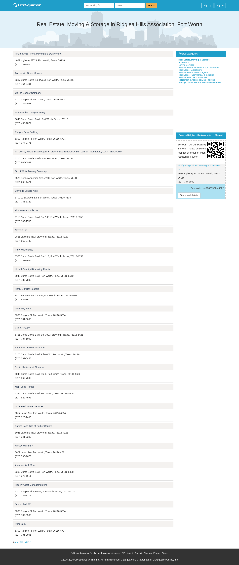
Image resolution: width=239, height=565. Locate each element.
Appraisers (183, 62)
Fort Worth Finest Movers (28, 73)
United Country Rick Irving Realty (32, 269)
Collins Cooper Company (28, 93)
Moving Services (186, 65)
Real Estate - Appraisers (190, 70)
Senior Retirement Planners (29, 367)
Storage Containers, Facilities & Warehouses (199, 82)
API (123, 553)
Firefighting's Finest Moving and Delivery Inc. (38, 53)
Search (151, 5)
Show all (219, 135)
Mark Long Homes (24, 386)
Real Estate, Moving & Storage (194, 60)
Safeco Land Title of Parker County (33, 426)
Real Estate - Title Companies (192, 77)
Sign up (207, 5)
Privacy (156, 553)
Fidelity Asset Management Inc (31, 485)
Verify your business (100, 553)
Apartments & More (25, 465)
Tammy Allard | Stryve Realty (30, 112)
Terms (165, 553)
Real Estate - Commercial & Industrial (196, 75)
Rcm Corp (20, 524)
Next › (22, 542)
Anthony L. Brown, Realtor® (29, 347)
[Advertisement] (201, 108)
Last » (28, 542)
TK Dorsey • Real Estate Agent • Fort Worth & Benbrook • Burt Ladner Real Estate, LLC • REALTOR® (68, 151)
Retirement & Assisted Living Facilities (196, 80)
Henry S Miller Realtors (27, 289)
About (130, 553)
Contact (138, 553)
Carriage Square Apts (26, 190)
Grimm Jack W (23, 504)
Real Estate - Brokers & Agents (193, 72)
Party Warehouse (24, 249)
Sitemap (148, 553)
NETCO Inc (21, 230)
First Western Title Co (26, 210)
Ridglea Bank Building (26, 132)
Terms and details (189, 195)
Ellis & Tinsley (22, 328)
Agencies (115, 553)
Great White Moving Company (31, 171)
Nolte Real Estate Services (29, 406)
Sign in (220, 5)
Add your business (80, 553)
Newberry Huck (23, 308)
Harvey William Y (24, 445)
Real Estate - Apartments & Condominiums (198, 67)
